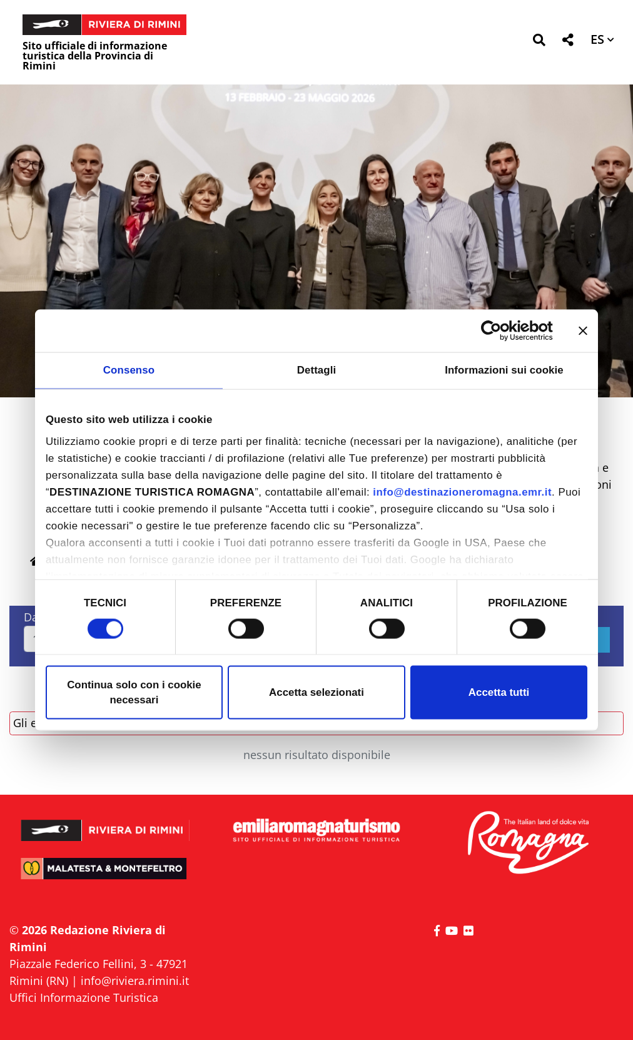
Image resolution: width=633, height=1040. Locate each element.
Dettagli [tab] (317, 370)
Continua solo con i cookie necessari (134, 692)
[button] (539, 42)
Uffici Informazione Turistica (83, 997)
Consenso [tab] (128, 370)
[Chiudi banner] (583, 330)
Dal (32, 617)
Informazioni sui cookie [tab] (504, 370)
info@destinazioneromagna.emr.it (462, 492)
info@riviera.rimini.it (135, 980)
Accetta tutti (498, 692)
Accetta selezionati (316, 692)
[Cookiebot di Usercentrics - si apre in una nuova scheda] (498, 330)
